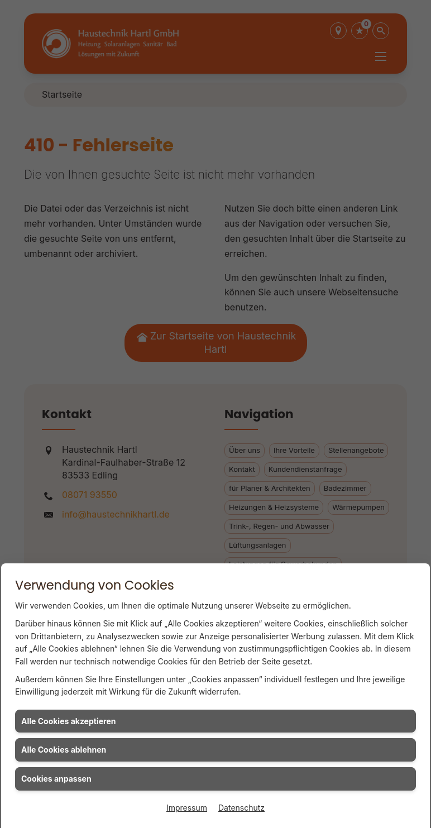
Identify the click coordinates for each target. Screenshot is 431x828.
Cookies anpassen (56, 778)
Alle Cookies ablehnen (63, 749)
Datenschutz (241, 807)
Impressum (186, 807)
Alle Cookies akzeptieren (68, 721)
